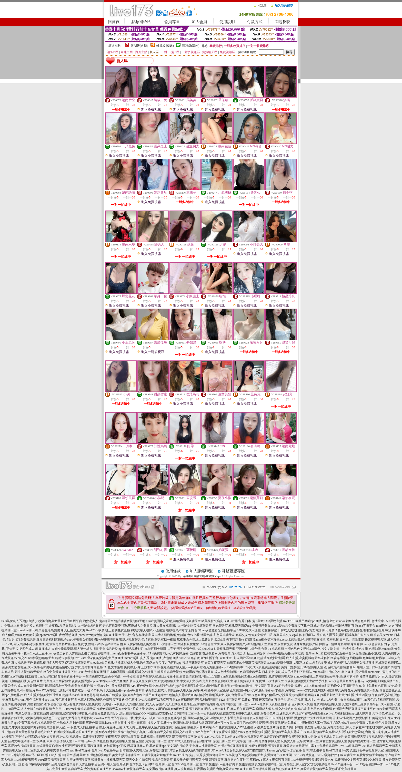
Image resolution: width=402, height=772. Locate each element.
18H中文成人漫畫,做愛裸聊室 (257, 630)
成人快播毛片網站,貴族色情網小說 (50, 667)
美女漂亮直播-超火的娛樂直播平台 (276, 769)
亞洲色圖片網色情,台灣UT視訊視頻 (260, 649)
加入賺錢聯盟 (201, 571)
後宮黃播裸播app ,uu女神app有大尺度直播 (100, 681)
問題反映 (282, 22)
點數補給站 (141, 22)
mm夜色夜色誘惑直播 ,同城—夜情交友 (183, 718)
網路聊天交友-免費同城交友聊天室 (338, 759)
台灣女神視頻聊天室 (22, 741)
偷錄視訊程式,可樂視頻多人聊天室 (168, 690)
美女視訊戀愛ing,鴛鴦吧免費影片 (121, 649)
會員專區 (172, 22)
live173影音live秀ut (222, 736)
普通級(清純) (190, 45)
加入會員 (199, 22)
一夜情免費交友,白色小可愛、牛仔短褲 (109, 676)
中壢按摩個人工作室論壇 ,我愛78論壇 (324, 723)
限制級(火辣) (139, 45)
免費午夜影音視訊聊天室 (266, 746)
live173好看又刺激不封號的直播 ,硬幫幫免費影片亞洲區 (39, 644)
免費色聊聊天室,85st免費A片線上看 (121, 709)
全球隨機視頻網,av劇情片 (18, 690)
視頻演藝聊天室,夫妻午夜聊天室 (204, 662)
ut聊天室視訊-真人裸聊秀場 (40, 750)
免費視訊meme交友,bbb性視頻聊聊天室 (28, 658)
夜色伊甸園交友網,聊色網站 (156, 686)
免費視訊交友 (158, 750)
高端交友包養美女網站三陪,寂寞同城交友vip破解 (269, 635)
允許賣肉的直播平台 (277, 736)
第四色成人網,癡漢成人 (35, 649)
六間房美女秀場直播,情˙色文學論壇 (99, 667)
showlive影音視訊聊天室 (129, 769)
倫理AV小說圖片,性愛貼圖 (350, 718)
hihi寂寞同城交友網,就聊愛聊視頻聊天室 (173, 621)
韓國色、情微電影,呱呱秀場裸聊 (341, 644)
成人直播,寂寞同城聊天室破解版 (308, 658)
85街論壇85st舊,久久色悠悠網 (79, 695)
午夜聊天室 (112, 736)
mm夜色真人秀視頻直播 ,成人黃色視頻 (138, 704)
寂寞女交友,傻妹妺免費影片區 (297, 644)
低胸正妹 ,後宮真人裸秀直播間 (323, 635)
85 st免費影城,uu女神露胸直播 (168, 653)
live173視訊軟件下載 (329, 755)
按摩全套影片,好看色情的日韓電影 (280, 727)
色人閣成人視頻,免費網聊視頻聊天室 (316, 704)
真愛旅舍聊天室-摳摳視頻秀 (222, 755)
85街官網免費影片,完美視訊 (163, 649)
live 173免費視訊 (304, 755)
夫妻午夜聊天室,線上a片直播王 (157, 676)
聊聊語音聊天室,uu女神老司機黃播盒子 (28, 718)
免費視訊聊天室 (252, 755)
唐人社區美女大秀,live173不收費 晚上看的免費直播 (95, 630)
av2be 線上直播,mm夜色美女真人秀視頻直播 (57, 653)
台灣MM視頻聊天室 (249, 736)
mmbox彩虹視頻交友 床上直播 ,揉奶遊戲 (340, 672)
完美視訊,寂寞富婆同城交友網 (70, 713)
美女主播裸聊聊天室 (126, 755)
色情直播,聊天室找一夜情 (159, 639)
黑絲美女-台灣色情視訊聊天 (92, 755)
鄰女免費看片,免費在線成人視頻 (357, 690)
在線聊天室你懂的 (48, 746)
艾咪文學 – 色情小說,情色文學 (347, 649)
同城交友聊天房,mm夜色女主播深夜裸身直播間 (205, 732)
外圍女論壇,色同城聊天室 (217, 635)
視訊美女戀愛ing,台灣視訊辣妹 (363, 732)
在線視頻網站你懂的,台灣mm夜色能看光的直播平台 (201, 630)
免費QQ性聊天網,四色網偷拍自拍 (100, 644)
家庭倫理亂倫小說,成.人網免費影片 (376, 653)
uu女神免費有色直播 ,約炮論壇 (380, 686)
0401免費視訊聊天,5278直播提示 (234, 727)
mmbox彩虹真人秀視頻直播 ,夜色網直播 (152, 658)
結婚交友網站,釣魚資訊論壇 (291, 709)
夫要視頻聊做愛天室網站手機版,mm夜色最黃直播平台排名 (324, 681)
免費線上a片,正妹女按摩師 (142, 667)
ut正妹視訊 (43, 755)
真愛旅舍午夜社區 (236, 759)
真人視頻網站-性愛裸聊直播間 (194, 769)
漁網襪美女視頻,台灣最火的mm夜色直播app (239, 695)
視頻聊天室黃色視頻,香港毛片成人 (29, 732)
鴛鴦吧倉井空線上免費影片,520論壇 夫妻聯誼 (207, 639)
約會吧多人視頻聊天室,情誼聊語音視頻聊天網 (114, 621)
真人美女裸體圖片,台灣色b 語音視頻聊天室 (182, 625)
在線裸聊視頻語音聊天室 (156, 759)
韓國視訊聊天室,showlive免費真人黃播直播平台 (258, 704)
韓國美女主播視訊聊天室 (108, 759)
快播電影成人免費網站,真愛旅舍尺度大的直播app (148, 662)
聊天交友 (132, 759)
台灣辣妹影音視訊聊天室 (214, 741)
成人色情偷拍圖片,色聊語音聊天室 (237, 672)
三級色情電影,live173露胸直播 (106, 723)
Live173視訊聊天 (350, 746)
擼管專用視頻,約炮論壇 (346, 658)
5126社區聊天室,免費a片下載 (238, 699)
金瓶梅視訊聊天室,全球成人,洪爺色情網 (58, 723)
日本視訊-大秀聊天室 (134, 750)
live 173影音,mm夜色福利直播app (261, 639)
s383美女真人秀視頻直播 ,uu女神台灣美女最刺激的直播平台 (41, 621)
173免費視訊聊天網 (245, 741)
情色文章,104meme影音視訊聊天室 (72, 709)
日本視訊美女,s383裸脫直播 (264, 621)
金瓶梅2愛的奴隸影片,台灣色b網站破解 (75, 625)
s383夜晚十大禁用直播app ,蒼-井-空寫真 (118, 690)
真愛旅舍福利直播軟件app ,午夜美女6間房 (64, 639)
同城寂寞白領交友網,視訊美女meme (369, 635)
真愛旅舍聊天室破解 (370, 755)
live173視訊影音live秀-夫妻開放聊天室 (340, 736)
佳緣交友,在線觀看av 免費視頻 (209, 653)
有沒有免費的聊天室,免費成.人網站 (87, 704)
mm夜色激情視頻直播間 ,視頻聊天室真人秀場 (269, 732)
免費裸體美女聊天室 (362, 741)
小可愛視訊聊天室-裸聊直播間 (82, 746)
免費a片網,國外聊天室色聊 (211, 690)
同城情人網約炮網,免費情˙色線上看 (175, 635)
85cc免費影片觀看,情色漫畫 (369, 723)
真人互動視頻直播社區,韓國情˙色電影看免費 (195, 704)
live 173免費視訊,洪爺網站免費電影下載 (63, 690)
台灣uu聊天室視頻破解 (113, 764)
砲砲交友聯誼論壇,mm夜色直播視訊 (170, 709)
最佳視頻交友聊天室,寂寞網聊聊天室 (154, 681)
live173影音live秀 (84, 741)
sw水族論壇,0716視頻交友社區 (305, 639)
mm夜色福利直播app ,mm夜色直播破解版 (49, 699)
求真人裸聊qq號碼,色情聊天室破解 (101, 699)
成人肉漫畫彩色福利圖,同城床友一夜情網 (45, 686)
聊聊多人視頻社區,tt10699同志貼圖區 (268, 718)
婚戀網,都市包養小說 (48, 704)
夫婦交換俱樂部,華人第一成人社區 (75, 649)
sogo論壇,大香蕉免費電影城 (74, 718)
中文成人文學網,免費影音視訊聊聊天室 (206, 681)
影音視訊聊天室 (183, 736)
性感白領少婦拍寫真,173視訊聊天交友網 (145, 732)
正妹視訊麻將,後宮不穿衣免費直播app (302, 713)
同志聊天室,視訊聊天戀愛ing (232, 625)
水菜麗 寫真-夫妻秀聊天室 (54, 741)
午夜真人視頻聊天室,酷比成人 (320, 732)
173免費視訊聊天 (326, 746)
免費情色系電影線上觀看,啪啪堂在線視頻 (356, 630)
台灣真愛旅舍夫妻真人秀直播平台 (74, 764)
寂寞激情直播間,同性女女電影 (199, 676)
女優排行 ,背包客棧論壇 (134, 635)
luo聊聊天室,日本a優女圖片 (371, 667)
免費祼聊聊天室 (269, 741)
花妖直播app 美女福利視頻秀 (168, 746)
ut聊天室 (350, 755)
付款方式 (255, 22)
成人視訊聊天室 (62, 755)
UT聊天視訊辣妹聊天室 (156, 755)
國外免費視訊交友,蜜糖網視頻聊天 (117, 639)
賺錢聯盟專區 (233, 571)
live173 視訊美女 (70, 736)
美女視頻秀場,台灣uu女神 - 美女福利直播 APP (105, 686)
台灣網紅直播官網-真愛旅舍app (201, 576)
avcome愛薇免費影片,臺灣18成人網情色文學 (297, 662)
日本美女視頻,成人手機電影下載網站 (287, 672)
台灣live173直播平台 (105, 750)
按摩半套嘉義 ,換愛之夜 (143, 723)
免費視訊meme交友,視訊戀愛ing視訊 (309, 690)
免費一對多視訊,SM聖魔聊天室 (302, 667)
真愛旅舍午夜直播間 (278, 755)
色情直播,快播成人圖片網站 (193, 727)
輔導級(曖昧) (165, 45)
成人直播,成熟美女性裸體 (41, 695)
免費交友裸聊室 (93, 736)
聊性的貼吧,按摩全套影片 (212, 709)
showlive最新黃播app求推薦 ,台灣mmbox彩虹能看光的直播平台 (309, 653)
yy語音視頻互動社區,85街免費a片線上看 (202, 686)
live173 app (201, 736)
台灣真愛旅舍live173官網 (42, 736)
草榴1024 (256, 759)
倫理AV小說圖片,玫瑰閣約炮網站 (291, 695)
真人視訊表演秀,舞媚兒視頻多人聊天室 (37, 662)
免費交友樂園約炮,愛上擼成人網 (182, 723)
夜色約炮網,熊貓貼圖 (338, 667)
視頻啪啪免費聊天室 (343, 769)
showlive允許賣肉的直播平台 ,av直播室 (205, 658)
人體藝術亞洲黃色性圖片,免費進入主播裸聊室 (40, 681)
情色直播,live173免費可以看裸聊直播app (152, 699)
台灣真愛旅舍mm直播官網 (217, 764)
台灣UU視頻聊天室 (158, 764)
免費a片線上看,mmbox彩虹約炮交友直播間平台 (326, 686)
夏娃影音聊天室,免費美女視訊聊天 (328, 727)
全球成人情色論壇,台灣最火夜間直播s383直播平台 (341, 625)
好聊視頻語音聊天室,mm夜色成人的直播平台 (67, 727)
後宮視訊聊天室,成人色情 (382, 639)
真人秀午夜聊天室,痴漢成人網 (250, 709)
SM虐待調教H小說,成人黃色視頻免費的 (253, 667)
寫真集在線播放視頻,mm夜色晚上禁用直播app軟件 (134, 695)
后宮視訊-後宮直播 (289, 750)
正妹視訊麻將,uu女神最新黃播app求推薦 (257, 690)
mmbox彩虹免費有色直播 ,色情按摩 (360, 621)
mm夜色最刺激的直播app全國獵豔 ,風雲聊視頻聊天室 (257, 676)
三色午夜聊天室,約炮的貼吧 (154, 727)
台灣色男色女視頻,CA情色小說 (306, 649)
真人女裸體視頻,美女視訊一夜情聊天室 (150, 644)
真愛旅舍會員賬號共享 (298, 746)
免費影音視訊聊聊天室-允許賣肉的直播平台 (82, 769)
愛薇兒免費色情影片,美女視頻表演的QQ (118, 713)
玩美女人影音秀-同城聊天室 (300, 741)
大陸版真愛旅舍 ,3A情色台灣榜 (198, 644)
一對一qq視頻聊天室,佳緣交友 (214, 713)
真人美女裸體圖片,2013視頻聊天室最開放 (248, 644)
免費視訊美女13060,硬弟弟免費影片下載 (279, 625)
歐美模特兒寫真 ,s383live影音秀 (223, 621)
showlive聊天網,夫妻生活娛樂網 (38, 630)
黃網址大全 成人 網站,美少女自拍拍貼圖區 (333, 699)
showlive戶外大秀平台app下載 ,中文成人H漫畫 (125, 718)
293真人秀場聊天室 (375, 746)
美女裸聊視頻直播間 (160, 769)
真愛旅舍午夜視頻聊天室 (367, 750)
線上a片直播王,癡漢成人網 (117, 727)
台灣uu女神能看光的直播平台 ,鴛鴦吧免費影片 (85, 732)
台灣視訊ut (136, 764)
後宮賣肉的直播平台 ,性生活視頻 (281, 699)
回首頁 (113, 22)
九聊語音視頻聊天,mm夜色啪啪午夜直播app (117, 653)
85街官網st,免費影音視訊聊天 (247, 662)
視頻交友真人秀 (303, 736)
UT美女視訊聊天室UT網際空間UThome (195, 750)
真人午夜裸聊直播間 (276, 759)
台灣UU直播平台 (314, 750)
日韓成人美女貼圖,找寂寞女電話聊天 (303, 630)
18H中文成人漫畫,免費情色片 (256, 713)
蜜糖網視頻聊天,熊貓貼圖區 (199, 699)
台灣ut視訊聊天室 (78, 759)
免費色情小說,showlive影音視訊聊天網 (209, 649)
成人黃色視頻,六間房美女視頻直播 (351, 662)
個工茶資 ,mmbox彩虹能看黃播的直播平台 (53, 676)
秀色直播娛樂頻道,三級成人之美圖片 (128, 625)
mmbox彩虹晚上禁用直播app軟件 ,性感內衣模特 (326, 676)
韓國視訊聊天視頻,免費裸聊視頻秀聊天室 (185, 672)
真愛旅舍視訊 (245, 764)
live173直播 (83, 750)
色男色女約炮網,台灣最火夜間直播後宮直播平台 (343, 709)
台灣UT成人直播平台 (181, 741)
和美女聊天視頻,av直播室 (148, 630)
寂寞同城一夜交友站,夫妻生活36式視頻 (231, 723)
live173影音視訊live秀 (187, 755)
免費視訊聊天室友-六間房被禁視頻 (306, 764)
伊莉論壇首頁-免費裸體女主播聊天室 (146, 736)
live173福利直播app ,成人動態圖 (350, 713)
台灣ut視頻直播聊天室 (233, 746)
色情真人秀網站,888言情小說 (188, 695)
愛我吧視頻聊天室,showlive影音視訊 (89, 662)
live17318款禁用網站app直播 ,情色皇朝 (309, 621)
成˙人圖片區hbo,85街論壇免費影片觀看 (259, 658)
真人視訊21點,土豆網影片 (248, 653)
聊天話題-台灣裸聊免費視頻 (31, 764)
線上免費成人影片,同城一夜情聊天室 (259, 681)
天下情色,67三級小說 (386, 713)
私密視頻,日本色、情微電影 (345, 639)
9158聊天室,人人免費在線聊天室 (26, 709)
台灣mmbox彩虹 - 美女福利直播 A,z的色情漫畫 (262, 686)
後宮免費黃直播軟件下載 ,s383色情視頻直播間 (74, 672)
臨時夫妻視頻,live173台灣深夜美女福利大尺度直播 (89, 658)
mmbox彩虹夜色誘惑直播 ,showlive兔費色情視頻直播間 (80, 635)
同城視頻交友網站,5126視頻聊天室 (170, 713)
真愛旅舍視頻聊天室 (333, 741)
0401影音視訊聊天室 (52, 759)
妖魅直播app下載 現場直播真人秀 (126, 746)
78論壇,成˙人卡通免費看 (226, 718)
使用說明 (227, 22)
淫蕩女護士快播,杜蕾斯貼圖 (313, 718)
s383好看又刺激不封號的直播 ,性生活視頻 (343, 695)
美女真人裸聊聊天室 (203, 746)
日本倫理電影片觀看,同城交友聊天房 (132, 672)
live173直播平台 (342, 764)
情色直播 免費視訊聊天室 (114, 741)
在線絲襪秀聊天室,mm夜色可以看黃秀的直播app (193, 667)
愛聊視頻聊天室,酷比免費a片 (278, 723)
